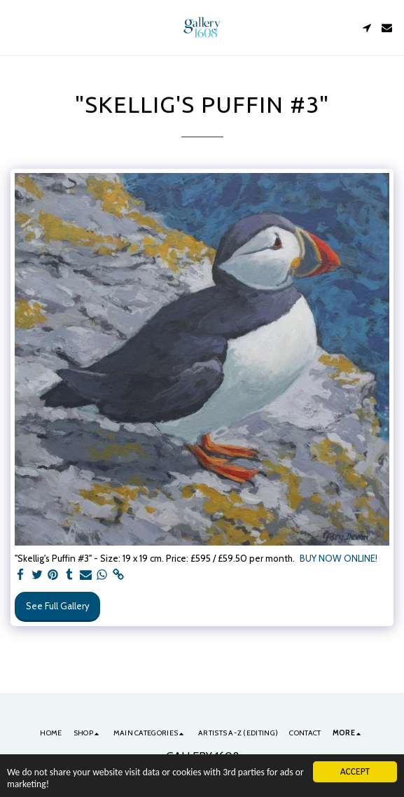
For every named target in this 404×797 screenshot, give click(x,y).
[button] (15, 27)
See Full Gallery (58, 605)
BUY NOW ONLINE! (338, 558)
